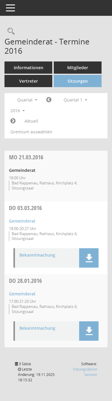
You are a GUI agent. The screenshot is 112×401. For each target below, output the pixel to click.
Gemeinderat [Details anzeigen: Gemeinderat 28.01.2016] (22, 294)
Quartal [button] (27, 100)
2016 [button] (17, 110)
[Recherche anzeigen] (9, 31)
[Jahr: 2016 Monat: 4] (13, 121)
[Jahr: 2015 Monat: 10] (49, 100)
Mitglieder (77, 67)
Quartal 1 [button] (75, 100)
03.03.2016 (25, 208)
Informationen (28, 67)
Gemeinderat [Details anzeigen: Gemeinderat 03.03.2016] (22, 221)
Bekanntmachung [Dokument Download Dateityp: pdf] (37, 255)
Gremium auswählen (31, 132)
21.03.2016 (26, 157)
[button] (89, 258)
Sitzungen (77, 81)
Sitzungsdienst (85, 372)
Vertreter (28, 81)
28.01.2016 (25, 281)
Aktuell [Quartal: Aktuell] (31, 121)
